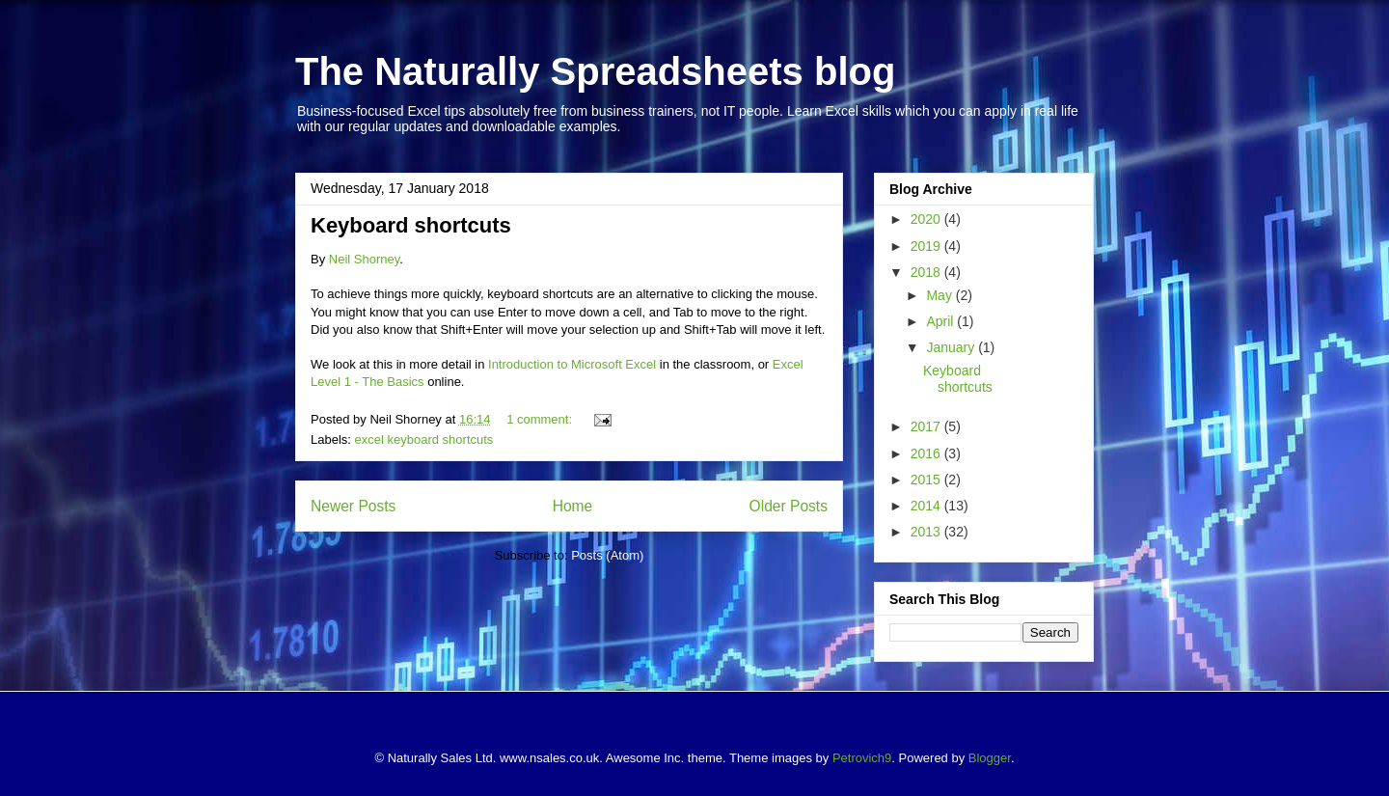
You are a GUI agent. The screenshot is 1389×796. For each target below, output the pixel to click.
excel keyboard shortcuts (424, 439)
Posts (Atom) (607, 555)
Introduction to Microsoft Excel (572, 364)
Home (573, 506)
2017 (927, 426)
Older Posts (788, 506)
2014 (927, 505)
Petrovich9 (861, 758)
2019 (927, 246)
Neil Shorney (364, 259)
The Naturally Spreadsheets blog (595, 71)
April (941, 321)
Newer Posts (353, 506)
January (952, 347)
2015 (927, 479)
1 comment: (541, 419)
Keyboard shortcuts (411, 225)
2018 (927, 272)
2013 (927, 531)
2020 (927, 219)
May (940, 295)
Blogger (989, 758)
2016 (927, 453)
